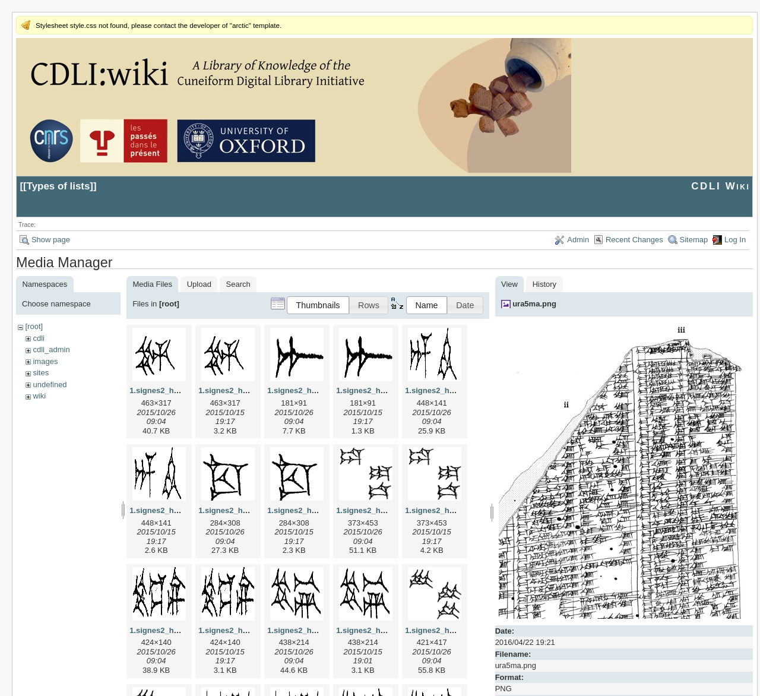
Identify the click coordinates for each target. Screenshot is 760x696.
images (45, 361)
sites (41, 372)
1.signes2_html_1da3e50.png (458, 510)
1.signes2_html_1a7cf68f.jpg (319, 390)
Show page (50, 239)
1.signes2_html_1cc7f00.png (319, 510)
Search (238, 284)
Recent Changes (634, 239)
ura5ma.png (534, 303)
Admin (578, 239)
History (544, 284)
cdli (39, 338)
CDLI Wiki (720, 186)
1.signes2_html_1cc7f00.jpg (249, 510)
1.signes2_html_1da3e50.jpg (388, 510)
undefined (49, 384)
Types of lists (58, 186)
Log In (735, 239)
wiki (39, 395)
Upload (199, 284)
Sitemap (694, 239)
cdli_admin (51, 349)
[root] (34, 326)
